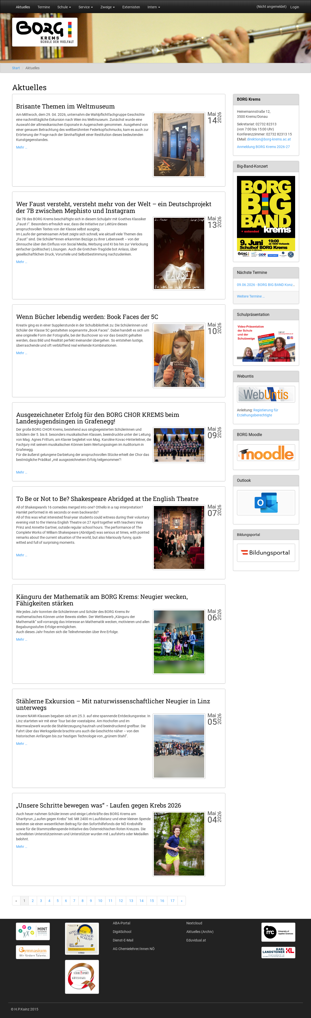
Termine (44, 7)
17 (172, 901)
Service (86, 7)
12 (121, 901)
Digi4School (122, 932)
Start (16, 68)
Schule (64, 7)
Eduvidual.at (196, 940)
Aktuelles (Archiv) (200, 932)
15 (152, 901)
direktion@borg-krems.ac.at (269, 139)
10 (100, 901)
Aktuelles (23, 7)
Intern (154, 7)
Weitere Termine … (251, 296)
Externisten (131, 7)
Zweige (107, 7)
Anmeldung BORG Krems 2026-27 (263, 147)
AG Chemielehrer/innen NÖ (134, 949)
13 (131, 901)
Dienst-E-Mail (123, 940)
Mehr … (21, 147)
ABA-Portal (121, 923)
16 (162, 901)
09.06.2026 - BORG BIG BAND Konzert (267, 285)
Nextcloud (194, 923)
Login (294, 7)
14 (142, 901)
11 (111, 901)
